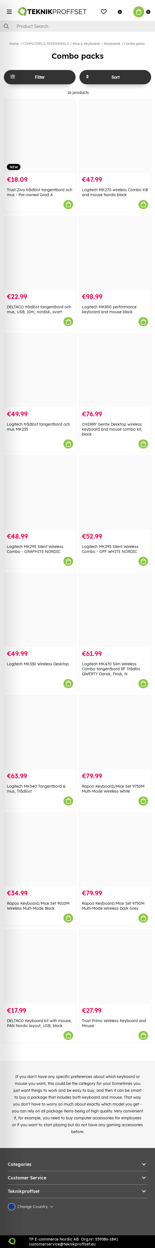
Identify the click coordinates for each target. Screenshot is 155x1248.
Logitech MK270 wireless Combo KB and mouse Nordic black (115, 192)
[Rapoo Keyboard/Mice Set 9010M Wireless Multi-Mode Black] (40, 850)
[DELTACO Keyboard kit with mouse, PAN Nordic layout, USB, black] (40, 967)
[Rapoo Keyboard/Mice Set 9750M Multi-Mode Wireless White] (115, 732)
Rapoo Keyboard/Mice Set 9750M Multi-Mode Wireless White (113, 789)
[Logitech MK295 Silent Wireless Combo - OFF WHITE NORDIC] (115, 493)
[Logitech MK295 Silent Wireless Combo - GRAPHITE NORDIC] (40, 493)
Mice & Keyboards (86, 44)
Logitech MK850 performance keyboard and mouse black (109, 309)
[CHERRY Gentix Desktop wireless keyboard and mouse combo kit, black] (115, 370)
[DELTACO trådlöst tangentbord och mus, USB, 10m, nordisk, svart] (40, 253)
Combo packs (134, 44)
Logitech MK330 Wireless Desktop (38, 663)
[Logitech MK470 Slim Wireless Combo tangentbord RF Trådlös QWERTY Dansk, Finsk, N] (115, 610)
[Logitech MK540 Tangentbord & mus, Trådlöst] (40, 732)
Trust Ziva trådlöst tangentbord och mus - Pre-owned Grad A (39, 192)
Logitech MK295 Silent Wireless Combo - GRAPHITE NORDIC (35, 549)
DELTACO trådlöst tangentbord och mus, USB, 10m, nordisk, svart (39, 309)
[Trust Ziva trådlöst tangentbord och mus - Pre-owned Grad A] (40, 136)
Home (14, 44)
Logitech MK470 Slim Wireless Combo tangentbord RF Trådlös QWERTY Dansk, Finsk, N (111, 668)
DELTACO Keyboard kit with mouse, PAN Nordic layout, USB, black (39, 1023)
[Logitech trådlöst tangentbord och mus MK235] (40, 370)
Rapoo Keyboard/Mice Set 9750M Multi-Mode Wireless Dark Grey (113, 906)
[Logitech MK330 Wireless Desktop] (40, 610)
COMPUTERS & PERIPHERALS (46, 44)
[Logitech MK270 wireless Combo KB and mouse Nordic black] (115, 136)
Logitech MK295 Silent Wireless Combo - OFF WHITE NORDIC (110, 549)
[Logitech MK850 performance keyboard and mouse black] (115, 253)
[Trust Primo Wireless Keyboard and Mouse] (115, 967)
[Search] (77, 26)
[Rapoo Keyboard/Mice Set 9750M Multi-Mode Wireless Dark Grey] (115, 850)
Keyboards (112, 44)
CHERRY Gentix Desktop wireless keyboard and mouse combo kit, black (112, 429)
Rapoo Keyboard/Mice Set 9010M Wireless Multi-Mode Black (38, 906)
